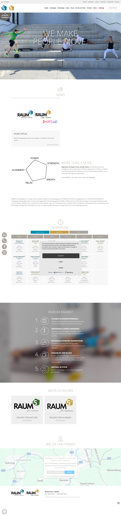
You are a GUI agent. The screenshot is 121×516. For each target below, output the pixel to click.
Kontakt (80, 2)
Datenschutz (109, 2)
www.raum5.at (76, 511)
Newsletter (87, 2)
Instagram (4, 252)
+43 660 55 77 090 (4, 240)
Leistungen (53, 8)
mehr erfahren (27, 433)
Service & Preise (80, 8)
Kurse (67, 8)
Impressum (100, 2)
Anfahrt (93, 2)
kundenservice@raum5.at (4, 234)
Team (72, 8)
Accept (69, 486)
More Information (56, 486)
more (61, 268)
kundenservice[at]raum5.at (62, 511)
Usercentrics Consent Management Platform (63, 490)
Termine (89, 8)
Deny (61, 262)
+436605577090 (49, 511)
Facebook (4, 246)
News (95, 8)
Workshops (61, 8)
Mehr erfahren (35, 123)
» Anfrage (101, 8)
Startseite (7, 2)
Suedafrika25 (113, 8)
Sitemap (116, 2)
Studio (46, 8)
